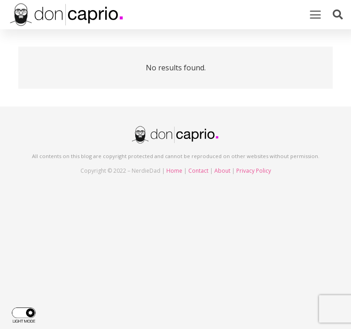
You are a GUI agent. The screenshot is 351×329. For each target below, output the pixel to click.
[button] (315, 14)
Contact (198, 171)
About (222, 171)
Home (174, 171)
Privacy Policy (253, 171)
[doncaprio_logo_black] (67, 14)
